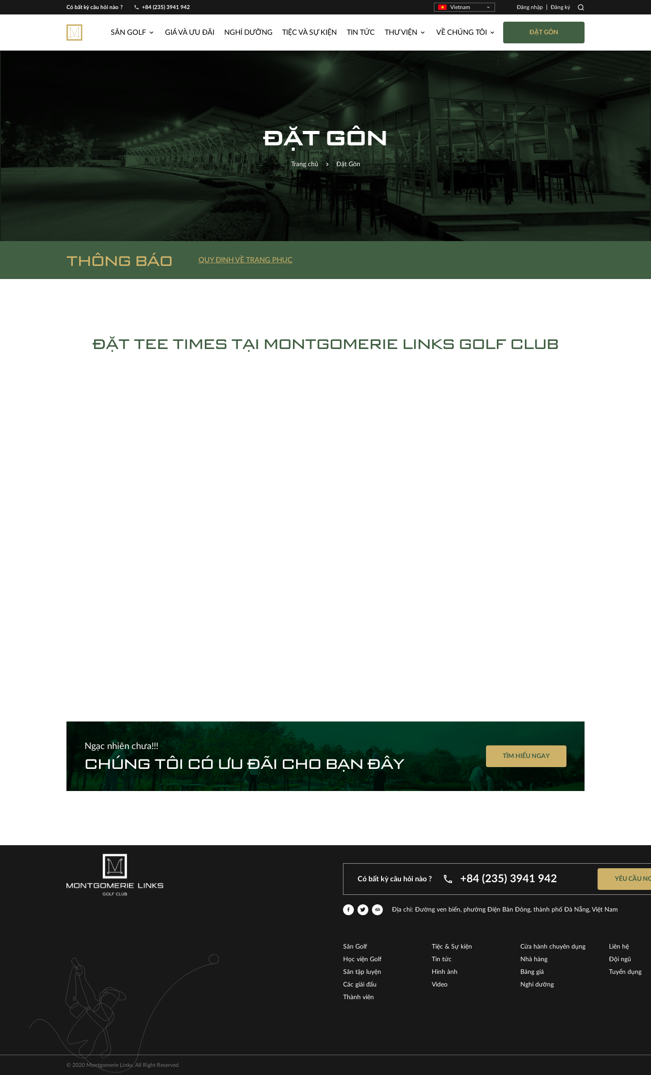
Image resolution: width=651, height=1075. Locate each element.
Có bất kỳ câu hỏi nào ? (94, 7)
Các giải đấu (557, 985)
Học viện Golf (560, 959)
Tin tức (361, 32)
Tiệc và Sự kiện (309, 32)
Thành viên (556, 997)
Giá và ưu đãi (189, 32)
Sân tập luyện (560, 972)
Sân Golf (553, 947)
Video (637, 985)
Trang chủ (304, 164)
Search (581, 7)
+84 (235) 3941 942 (166, 7)
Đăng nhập (530, 7)
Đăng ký (560, 7)
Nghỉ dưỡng (248, 32)
